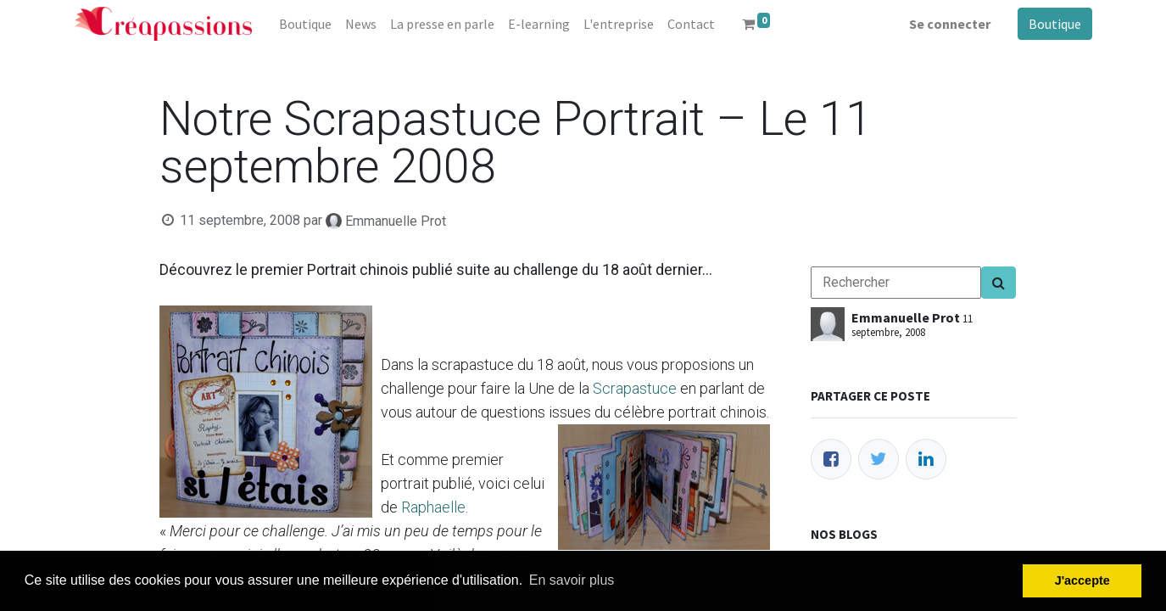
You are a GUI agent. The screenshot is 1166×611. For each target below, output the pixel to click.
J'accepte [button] (1082, 580)
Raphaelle (433, 507)
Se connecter (949, 23)
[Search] (998, 282)
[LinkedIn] (926, 459)
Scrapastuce (635, 388)
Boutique (1055, 23)
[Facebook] (831, 459)
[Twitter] (878, 459)
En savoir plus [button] (572, 580)
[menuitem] (305, 24)
